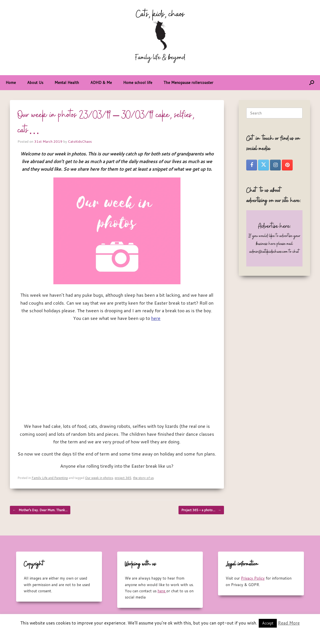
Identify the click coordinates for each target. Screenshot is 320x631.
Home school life (137, 82)
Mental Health (67, 82)
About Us (35, 82)
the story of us (143, 478)
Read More (289, 623)
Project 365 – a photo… (201, 510)
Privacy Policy (253, 578)
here (155, 318)
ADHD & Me (101, 82)
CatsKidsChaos (80, 141)
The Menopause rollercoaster (188, 82)
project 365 (123, 478)
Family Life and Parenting (50, 478)
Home (11, 82)
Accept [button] (267, 623)
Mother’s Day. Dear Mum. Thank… (40, 510)
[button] (311, 82)
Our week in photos (99, 478)
